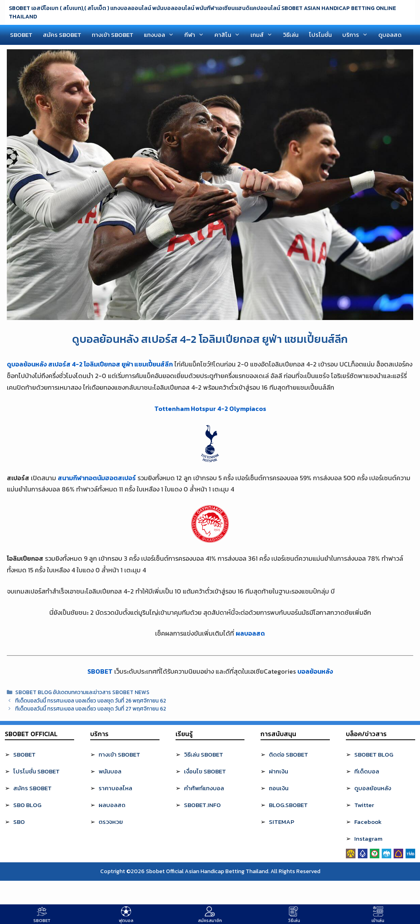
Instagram (368, 838)
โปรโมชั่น (320, 34)
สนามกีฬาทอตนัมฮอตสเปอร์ (97, 478)
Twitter (364, 804)
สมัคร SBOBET (62, 34)
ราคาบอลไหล (115, 788)
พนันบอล (110, 771)
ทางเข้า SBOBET (112, 34)
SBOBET (21, 34)
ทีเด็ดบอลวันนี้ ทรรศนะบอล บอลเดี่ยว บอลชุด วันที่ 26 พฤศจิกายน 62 (90, 701)
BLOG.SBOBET (288, 804)
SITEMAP (281, 821)
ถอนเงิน (279, 788)
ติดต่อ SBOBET (288, 754)
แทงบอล (161, 35)
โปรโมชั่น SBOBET (36, 771)
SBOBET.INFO (202, 804)
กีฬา (196, 35)
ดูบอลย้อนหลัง (372, 788)
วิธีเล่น (291, 34)
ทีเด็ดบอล (366, 771)
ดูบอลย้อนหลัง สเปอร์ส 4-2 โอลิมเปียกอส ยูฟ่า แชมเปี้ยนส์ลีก (90, 364)
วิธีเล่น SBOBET (203, 754)
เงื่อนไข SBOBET (205, 771)
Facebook (368, 821)
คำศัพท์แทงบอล (204, 788)
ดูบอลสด (390, 34)
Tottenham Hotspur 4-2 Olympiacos (210, 408)
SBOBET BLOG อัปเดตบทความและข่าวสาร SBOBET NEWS (82, 692)
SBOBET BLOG (373, 754)
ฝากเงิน (278, 771)
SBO (19, 821)
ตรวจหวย (111, 821)
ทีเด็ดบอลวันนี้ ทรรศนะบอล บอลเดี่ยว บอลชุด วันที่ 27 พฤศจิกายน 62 (90, 709)
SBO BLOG (27, 804)
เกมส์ (264, 35)
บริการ (357, 35)
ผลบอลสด (250, 633)
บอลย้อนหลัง (315, 671)
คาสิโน (229, 35)
